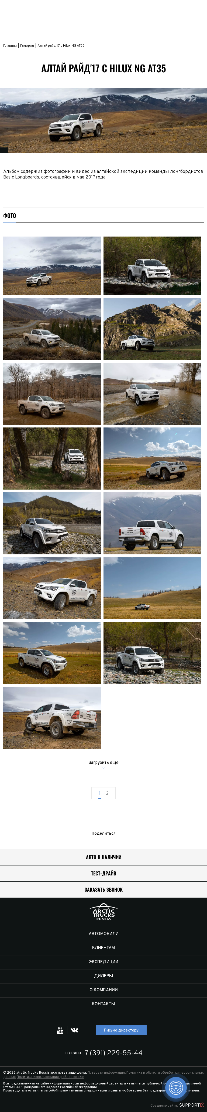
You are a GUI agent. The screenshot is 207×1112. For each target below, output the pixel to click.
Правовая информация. (107, 1073)
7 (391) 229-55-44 (114, 1053)
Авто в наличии (103, 857)
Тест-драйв (103, 873)
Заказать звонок (104, 889)
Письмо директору (121, 1030)
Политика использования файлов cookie (50, 1077)
